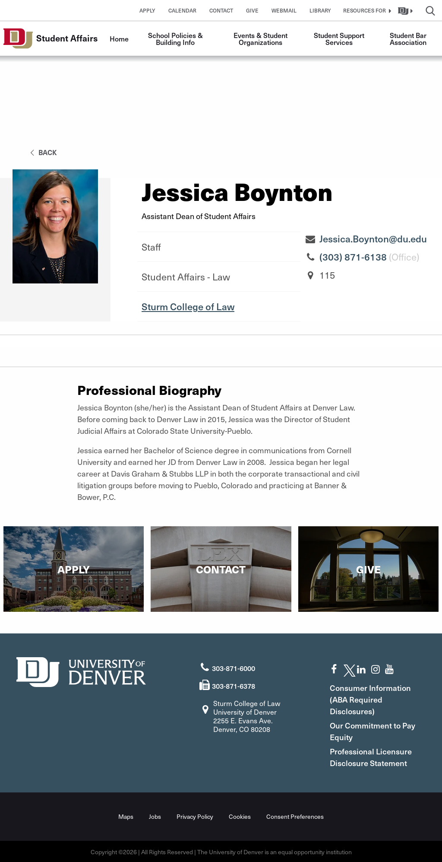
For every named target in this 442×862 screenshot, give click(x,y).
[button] (366, 10)
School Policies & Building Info (176, 38)
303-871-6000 (233, 667)
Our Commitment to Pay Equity (369, 730)
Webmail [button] (284, 10)
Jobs (155, 815)
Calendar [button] (182, 10)
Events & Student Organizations (261, 38)
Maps (125, 815)
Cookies (240, 815)
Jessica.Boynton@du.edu (373, 238)
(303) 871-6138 (353, 256)
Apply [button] (147, 10)
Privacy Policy (195, 815)
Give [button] (252, 10)
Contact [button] (221, 10)
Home (119, 38)
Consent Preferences (295, 815)
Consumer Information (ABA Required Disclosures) (374, 698)
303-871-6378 (233, 685)
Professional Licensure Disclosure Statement (375, 756)
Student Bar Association (409, 38)
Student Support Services (340, 38)
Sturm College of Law (188, 306)
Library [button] (320, 10)
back (42, 152)
